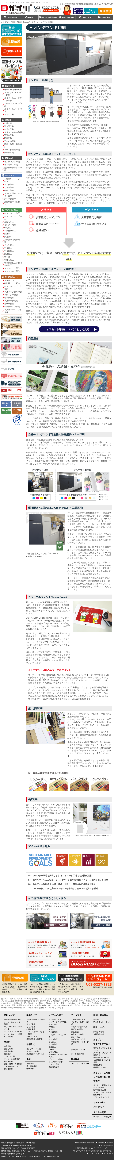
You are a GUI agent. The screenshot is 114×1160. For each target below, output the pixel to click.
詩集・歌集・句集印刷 (13, 145)
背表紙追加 (9, 298)
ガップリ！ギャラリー (80, 1063)
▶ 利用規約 (100, 1142)
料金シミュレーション (102, 1022)
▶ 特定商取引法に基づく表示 (84, 1142)
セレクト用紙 (10, 225)
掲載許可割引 (98, 1032)
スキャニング (10, 280)
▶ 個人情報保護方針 (106, 1145)
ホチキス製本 (10, 199)
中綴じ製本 (9, 190)
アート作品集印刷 (12, 150)
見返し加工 (9, 222)
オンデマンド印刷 (12, 162)
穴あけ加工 (9, 236)
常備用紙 (30, 1063)
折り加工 (8, 248)
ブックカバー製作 (12, 271)
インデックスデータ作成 (13, 287)
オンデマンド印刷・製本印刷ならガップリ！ (19, 22)
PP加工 (7, 228)
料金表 (96, 1019)
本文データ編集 (11, 301)
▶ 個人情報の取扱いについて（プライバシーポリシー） (94, 1148)
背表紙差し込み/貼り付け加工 (13, 264)
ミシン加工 (9, 245)
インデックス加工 (12, 213)
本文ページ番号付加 (13, 292)
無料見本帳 (97, 1065)
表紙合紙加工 (10, 231)
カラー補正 (9, 304)
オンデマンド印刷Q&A (102, 1117)
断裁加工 (8, 254)
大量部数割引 (98, 1034)
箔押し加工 (9, 260)
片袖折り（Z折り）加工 (12, 240)
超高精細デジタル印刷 (13, 168)
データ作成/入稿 (77, 1054)
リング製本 (9, 184)
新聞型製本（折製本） (12, 203)
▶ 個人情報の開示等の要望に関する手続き (98, 1151)
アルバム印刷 (10, 141)
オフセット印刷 (11, 165)
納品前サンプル (99, 1067)
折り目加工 (9, 251)
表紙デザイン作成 (12, 307)
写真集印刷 (9, 135)
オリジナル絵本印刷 (13, 132)
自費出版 (8, 123)
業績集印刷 (9, 152)
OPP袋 (7, 257)
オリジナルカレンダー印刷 (13, 93)
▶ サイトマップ (107, 1153)
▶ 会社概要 (109, 1142)
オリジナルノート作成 (13, 110)
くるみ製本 (9, 187)
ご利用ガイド (98, 1107)
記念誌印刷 (9, 126)
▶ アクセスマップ (77, 1151)
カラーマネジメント (101, 1097)
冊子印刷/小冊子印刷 (13, 89)
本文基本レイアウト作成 (13, 310)
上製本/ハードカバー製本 (13, 180)
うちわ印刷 (9, 114)
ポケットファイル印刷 (13, 104)
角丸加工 (8, 234)
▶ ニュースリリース (94, 1153)
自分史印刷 (9, 129)
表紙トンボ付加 (11, 295)
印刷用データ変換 (12, 283)
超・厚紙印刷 (31, 1066)
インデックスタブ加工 (13, 217)
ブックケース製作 (12, 268)
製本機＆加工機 (99, 1090)
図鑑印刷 (8, 138)
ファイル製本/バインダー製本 (13, 194)
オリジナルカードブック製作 (13, 99)
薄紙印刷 (30, 1068)
